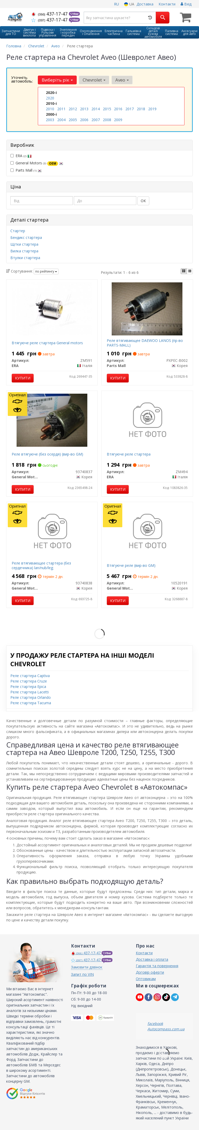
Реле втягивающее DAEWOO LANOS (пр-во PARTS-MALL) (145, 342)
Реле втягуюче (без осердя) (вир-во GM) (47, 453)
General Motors (36, 162)
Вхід (186, 4)
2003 (50, 119)
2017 (129, 108)
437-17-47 (50, 14)
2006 (84, 119)
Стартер (17, 230)
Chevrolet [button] (94, 80)
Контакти (167, 4)
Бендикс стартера (26, 236)
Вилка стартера (24, 250)
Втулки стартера (25, 257)
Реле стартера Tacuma (30, 702)
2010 (50, 108)
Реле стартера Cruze (28, 680)
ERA (21, 155)
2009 (118, 119)
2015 (107, 108)
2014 (95, 108)
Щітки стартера (24, 243)
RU (116, 4)
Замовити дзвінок (86, 966)
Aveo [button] (122, 80)
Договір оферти (150, 972)
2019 (152, 108)
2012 (73, 108)
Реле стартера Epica (28, 686)
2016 (118, 108)
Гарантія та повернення (157, 965)
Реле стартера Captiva (30, 675)
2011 (61, 108)
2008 (107, 119)
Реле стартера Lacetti (29, 691)
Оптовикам (146, 978)
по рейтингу (46, 271)
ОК (143, 200)
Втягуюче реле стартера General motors (47, 342)
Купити (22, 377)
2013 (84, 108)
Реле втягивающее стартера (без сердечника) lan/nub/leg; (41, 565)
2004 (61, 119)
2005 (73, 119)
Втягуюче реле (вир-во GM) (131, 564)
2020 (50, 98)
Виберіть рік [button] (57, 80)
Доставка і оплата (152, 959)
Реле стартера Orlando (30, 696)
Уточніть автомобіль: (22, 79)
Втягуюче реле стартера (129, 453)
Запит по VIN (82, 974)
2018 (141, 108)
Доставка (145, 4)
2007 (95, 119)
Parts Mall (26, 169)
